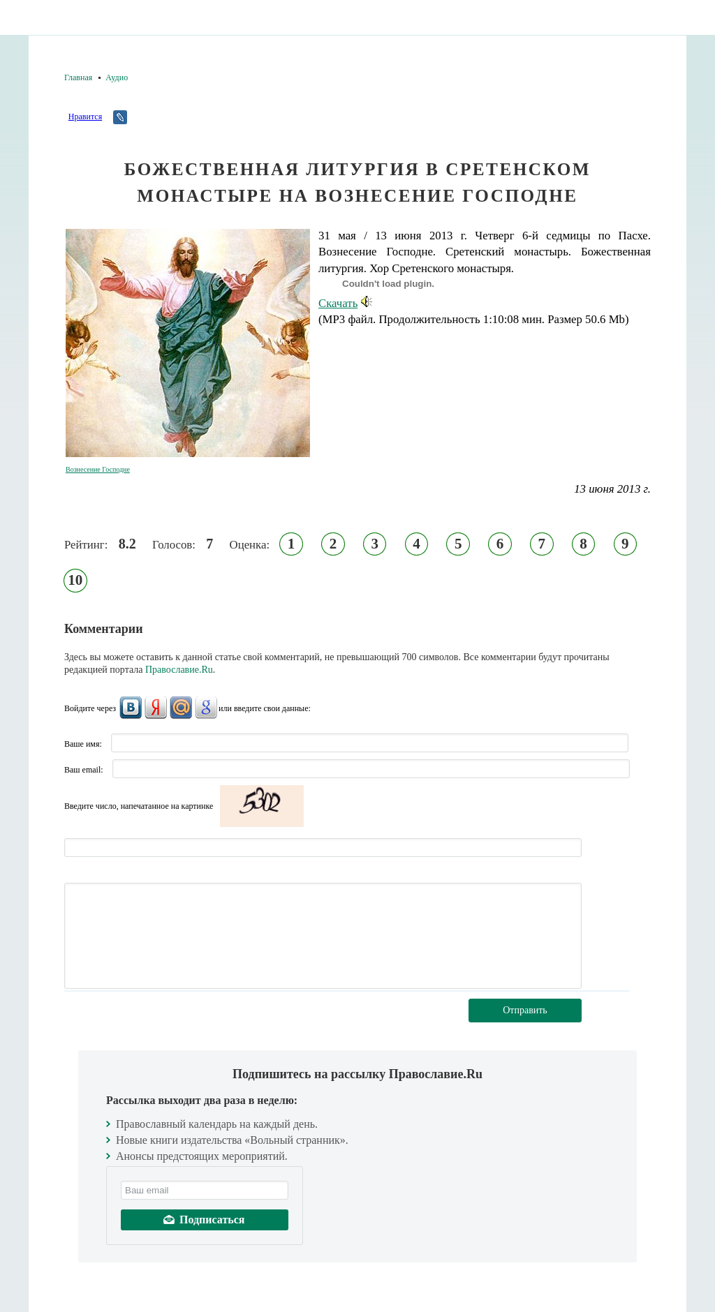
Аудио (116, 77)
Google (206, 707)
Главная (78, 77)
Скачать (345, 303)
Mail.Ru (181, 707)
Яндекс (156, 707)
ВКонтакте (130, 707)
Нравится (85, 116)
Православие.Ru (179, 669)
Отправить (525, 1010)
